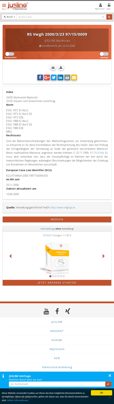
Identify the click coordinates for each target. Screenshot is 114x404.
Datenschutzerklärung (57, 367)
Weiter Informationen (17, 400)
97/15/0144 (96, 152)
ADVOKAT (57, 331)
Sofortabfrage (48, 228)
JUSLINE (57, 322)
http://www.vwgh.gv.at (63, 207)
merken (57, 219)
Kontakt (57, 340)
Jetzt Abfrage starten (57, 282)
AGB (57, 358)
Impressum (57, 349)
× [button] (109, 375)
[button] (11, 256)
